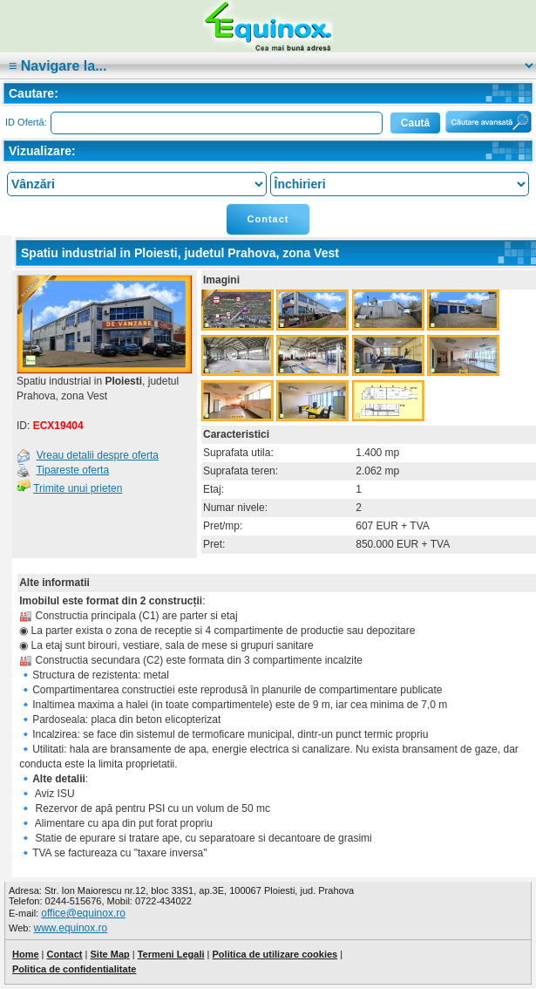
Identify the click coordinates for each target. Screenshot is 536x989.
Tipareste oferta (72, 470)
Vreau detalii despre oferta (98, 455)
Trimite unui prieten (77, 488)
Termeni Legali (171, 954)
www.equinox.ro (71, 928)
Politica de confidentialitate (74, 969)
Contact (268, 219)
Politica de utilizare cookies (275, 954)
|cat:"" (268, 65)
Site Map (109, 954)
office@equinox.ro (83, 913)
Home (25, 954)
